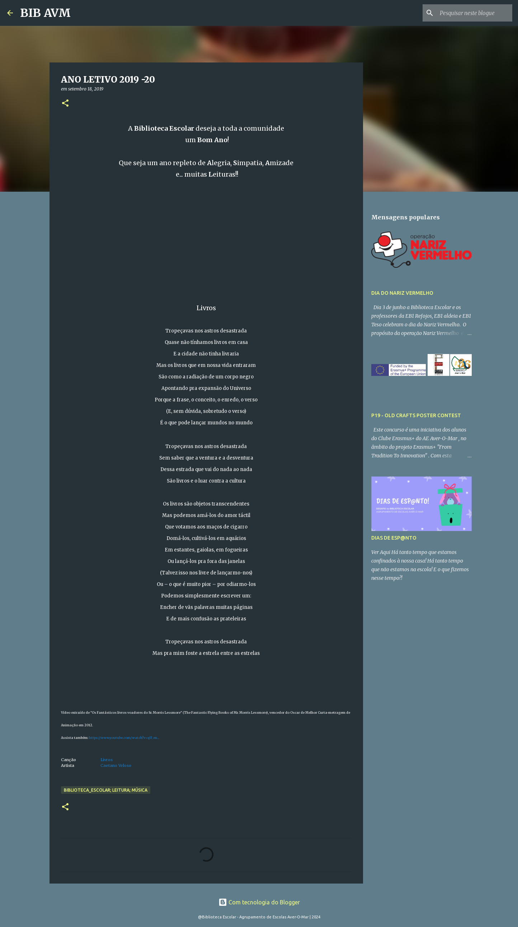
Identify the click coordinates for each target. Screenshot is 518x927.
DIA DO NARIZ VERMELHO (402, 293)
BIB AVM (45, 13)
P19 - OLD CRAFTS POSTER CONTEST (416, 415)
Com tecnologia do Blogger (259, 902)
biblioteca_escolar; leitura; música (105, 790)
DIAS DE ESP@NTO (393, 538)
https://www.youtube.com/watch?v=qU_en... (124, 738)
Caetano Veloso (115, 765)
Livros (106, 759)
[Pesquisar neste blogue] (474, 13)
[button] (65, 103)
